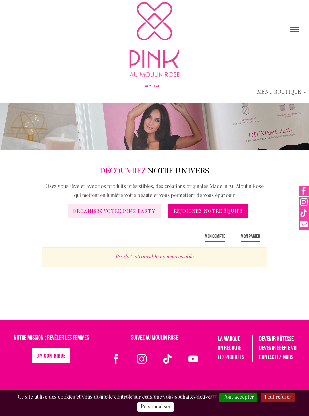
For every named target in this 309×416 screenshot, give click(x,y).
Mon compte (215, 236)
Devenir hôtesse (276, 339)
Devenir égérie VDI (278, 348)
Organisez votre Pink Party (114, 211)
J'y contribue (51, 356)
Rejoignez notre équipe (208, 211)
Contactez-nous (276, 357)
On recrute (229, 348)
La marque (229, 339)
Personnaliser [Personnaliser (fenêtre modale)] (156, 406)
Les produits (231, 357)
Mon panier (250, 236)
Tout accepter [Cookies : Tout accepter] (238, 397)
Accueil (153, 87)
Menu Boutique (282, 92)
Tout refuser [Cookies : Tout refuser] (277, 397)
